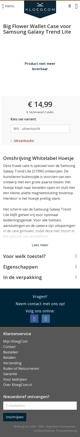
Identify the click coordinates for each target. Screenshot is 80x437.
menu (8, 6)
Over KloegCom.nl (17, 384)
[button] (69, 6)
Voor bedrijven (15, 379)
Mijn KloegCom (15, 341)
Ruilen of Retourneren (21, 368)
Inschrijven (14, 417)
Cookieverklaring (44, 431)
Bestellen (10, 352)
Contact (9, 346)
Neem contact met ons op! (40, 303)
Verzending (12, 363)
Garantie (10, 374)
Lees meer (40, 245)
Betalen (9, 357)
